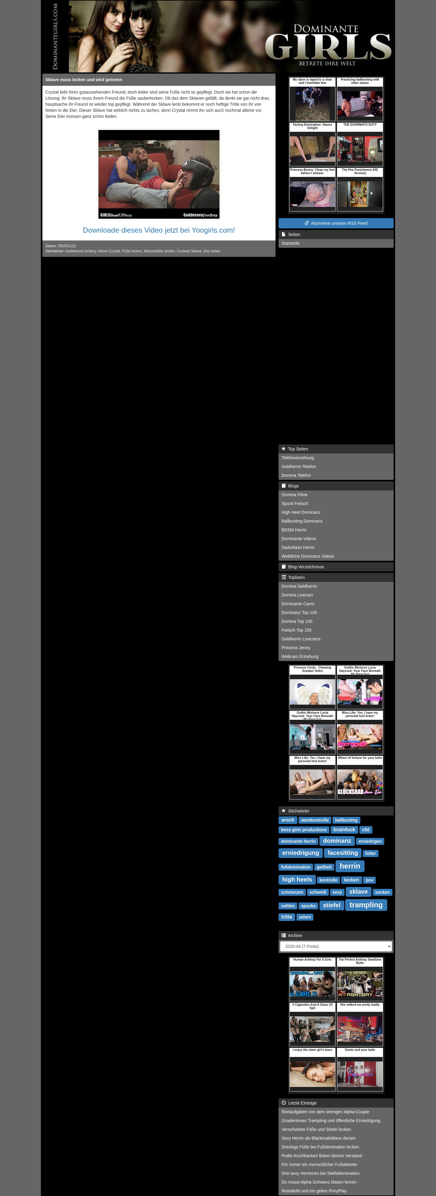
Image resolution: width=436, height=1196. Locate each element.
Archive (292, 935)
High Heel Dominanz (301, 512)
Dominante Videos (299, 538)
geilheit (324, 867)
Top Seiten (295, 449)
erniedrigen (370, 841)
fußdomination (295, 867)
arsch (288, 819)
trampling (366, 905)
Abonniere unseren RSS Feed (336, 223)
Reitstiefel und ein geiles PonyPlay (314, 1190)
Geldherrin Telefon (299, 466)
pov (369, 880)
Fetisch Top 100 (297, 630)
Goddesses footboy (80, 251)
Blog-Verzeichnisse (303, 566)
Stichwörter (295, 811)
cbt (365, 829)
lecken (351, 879)
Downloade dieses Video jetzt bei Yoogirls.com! (159, 230)
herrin (350, 866)
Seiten (291, 234)
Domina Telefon (296, 475)
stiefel (332, 905)
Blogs (290, 485)
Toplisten (293, 577)
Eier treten (212, 251)
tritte (287, 916)
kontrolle (328, 880)
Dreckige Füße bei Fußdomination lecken (320, 1147)
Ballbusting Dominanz (302, 521)
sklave (358, 891)
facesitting (343, 852)
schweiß (317, 892)
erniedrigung (300, 852)
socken (382, 892)
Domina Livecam (297, 595)
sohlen (288, 905)
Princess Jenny (296, 647)
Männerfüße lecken (159, 251)
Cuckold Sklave (189, 251)
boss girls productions (304, 829)
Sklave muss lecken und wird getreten (83, 79)
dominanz (337, 840)
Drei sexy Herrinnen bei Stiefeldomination (321, 1173)
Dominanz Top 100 (299, 612)
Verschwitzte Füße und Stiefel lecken (316, 1129)
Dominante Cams (298, 603)
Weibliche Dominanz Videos (308, 556)
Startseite (290, 243)
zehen (305, 917)
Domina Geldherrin (299, 586)
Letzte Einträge (299, 1103)
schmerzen (292, 892)
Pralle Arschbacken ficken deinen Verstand (322, 1155)
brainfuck (344, 829)
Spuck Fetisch (295, 503)
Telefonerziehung (298, 457)
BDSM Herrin (294, 529)
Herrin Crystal (109, 251)
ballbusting (346, 820)
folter (370, 853)
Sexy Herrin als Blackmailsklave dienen (318, 1138)
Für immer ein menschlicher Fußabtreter (319, 1164)
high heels (297, 879)
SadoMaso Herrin (298, 547)
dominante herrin (298, 841)
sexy (337, 892)
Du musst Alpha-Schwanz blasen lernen (319, 1182)
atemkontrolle (315, 820)
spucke (308, 905)
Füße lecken (132, 251)
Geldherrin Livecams (301, 638)
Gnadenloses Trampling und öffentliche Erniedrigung (331, 1120)
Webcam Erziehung (300, 656)
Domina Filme (295, 494)
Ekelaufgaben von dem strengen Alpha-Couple (325, 1111)
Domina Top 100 (297, 621)
